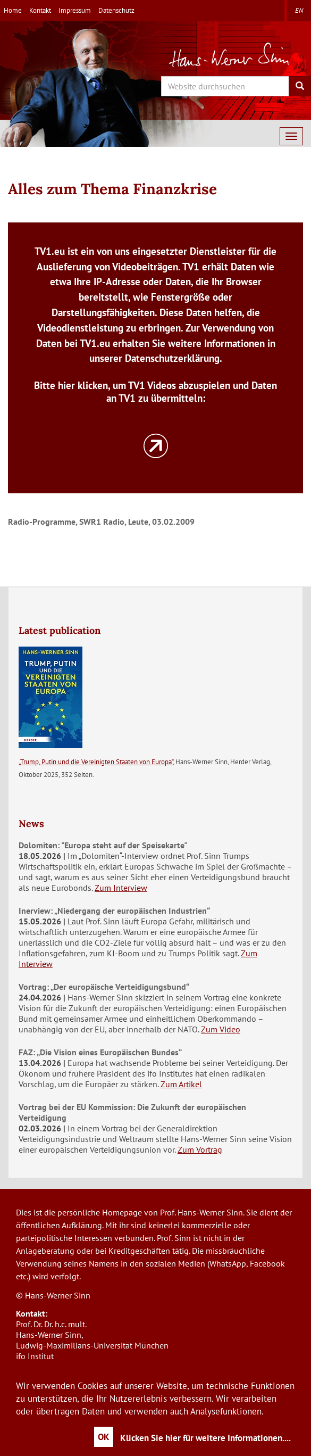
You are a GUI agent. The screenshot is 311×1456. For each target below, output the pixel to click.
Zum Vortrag (200, 1149)
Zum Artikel (181, 1084)
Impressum (74, 10)
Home (13, 10)
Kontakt (40, 10)
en (299, 10)
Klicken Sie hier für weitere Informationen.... (205, 1438)
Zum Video (220, 1029)
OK (104, 1437)
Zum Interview (121, 887)
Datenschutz (116, 10)
